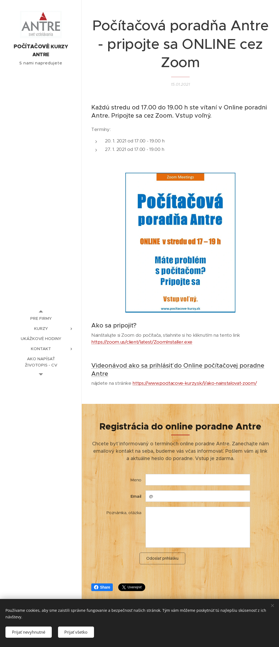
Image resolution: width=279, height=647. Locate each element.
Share (102, 587)
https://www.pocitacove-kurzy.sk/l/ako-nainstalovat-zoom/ (194, 383)
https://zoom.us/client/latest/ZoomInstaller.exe (141, 342)
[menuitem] (41, 318)
